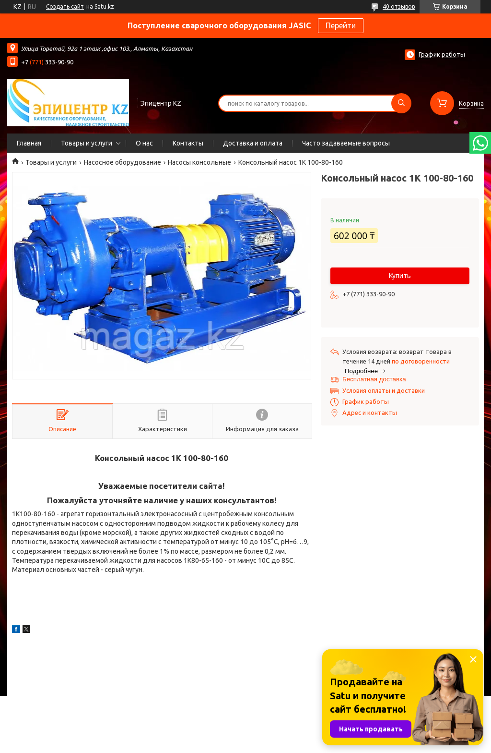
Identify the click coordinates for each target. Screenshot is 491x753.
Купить (400, 275)
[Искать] (401, 103)
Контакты (188, 143)
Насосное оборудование (122, 162)
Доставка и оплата (252, 143)
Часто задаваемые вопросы (346, 143)
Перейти (341, 25)
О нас (144, 143)
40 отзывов (399, 6)
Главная (29, 143)
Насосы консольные (199, 162)
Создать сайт (65, 6)
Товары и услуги (86, 143)
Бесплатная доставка (374, 379)
